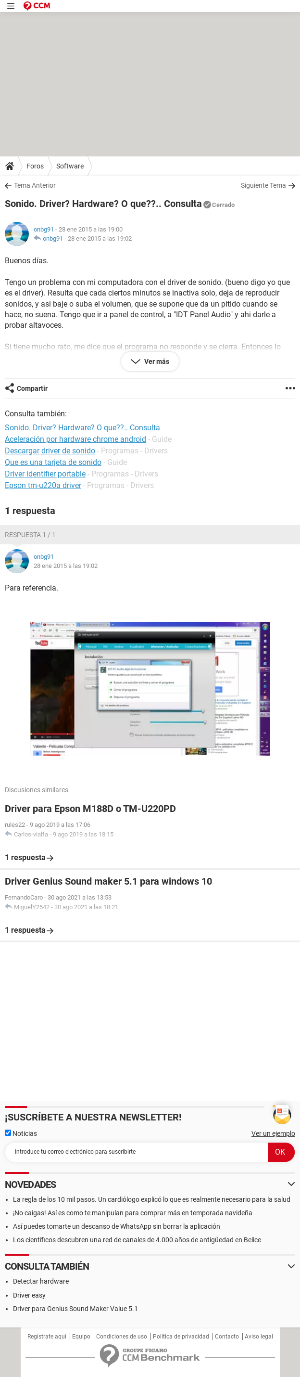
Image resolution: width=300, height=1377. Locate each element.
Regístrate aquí (46, 1336)
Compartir (32, 388)
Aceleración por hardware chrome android (75, 439)
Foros (35, 166)
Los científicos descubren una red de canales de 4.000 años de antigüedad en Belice (137, 1240)
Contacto (227, 1336)
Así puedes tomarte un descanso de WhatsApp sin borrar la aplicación (116, 1226)
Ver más (156, 361)
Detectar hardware (41, 1281)
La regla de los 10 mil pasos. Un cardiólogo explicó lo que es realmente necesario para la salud (151, 1199)
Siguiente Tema (263, 185)
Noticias (21, 1133)
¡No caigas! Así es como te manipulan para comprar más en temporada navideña (132, 1213)
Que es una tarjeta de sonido (53, 462)
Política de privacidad (181, 1336)
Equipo (81, 1336)
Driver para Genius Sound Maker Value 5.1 (75, 1309)
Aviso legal (259, 1336)
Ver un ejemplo (273, 1133)
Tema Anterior (35, 185)
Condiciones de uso (121, 1336)
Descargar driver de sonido (50, 450)
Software (70, 166)
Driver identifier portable (45, 473)
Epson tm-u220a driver (43, 485)
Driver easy (29, 1295)
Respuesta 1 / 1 (30, 535)
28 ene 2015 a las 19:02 (100, 238)
